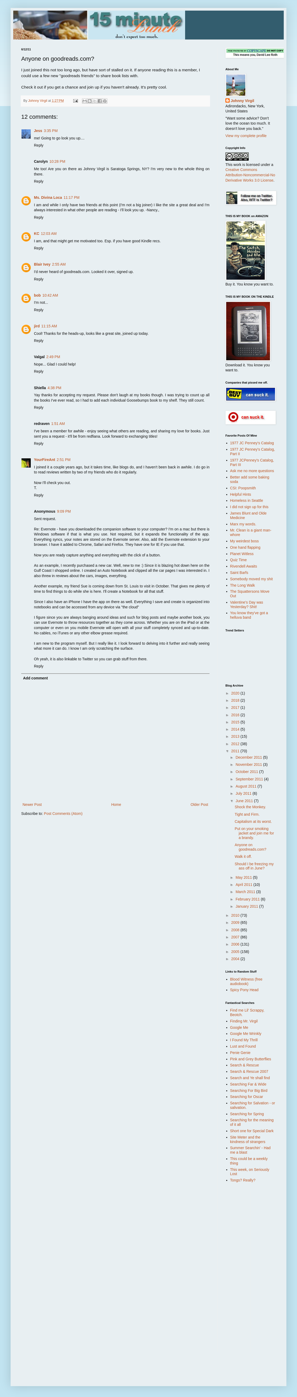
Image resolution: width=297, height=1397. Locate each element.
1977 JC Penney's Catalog (252, 443)
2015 (236, 722)
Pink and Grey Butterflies (250, 1059)
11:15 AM (49, 326)
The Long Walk (242, 585)
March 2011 (245, 892)
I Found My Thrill (244, 1040)
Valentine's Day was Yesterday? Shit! (246, 604)
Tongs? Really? (243, 1180)
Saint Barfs (239, 572)
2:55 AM (58, 264)
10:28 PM (57, 161)
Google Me (239, 1027)
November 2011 (249, 764)
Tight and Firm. (247, 814)
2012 (236, 744)
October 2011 (247, 772)
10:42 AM (50, 295)
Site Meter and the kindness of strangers (247, 1139)
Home (116, 804)
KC (36, 233)
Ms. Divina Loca (48, 197)
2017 (236, 707)
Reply (38, 145)
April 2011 (244, 884)
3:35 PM (51, 131)
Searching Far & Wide (248, 1084)
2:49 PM (53, 357)
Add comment (35, 678)
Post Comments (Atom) (63, 813)
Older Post (199, 804)
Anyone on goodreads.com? (250, 847)
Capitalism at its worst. (253, 821)
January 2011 (247, 906)
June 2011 (244, 801)
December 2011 (249, 757)
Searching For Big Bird (249, 1090)
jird (37, 326)
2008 (236, 930)
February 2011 (248, 899)
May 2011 (244, 877)
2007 (236, 937)
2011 (236, 751)
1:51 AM (58, 423)
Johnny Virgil (242, 101)
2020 (236, 693)
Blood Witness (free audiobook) (246, 981)
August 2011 (246, 786)
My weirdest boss (244, 541)
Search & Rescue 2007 (249, 1071)
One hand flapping (245, 547)
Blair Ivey (42, 264)
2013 (236, 736)
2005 (236, 952)
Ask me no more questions (252, 471)
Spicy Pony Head (244, 990)
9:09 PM (64, 511)
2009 (236, 922)
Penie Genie (240, 1053)
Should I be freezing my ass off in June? (254, 866)
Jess (38, 131)
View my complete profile (246, 136)
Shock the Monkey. (250, 807)
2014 (236, 729)
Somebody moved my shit (251, 579)
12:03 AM (48, 233)
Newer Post (32, 804)
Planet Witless (242, 554)
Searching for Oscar (246, 1097)
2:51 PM (64, 460)
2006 (236, 944)
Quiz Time (238, 560)
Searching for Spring (247, 1114)
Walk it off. (243, 856)
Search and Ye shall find (250, 1078)
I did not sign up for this (249, 507)
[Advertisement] (246, 1271)
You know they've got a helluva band (249, 615)
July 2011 (243, 793)
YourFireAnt (44, 460)
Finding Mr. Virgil (244, 1021)
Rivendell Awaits (243, 566)
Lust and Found (243, 1046)
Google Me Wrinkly (245, 1033)
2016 (236, 715)
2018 (236, 700)
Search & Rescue (244, 1065)
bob (37, 295)
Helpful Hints (240, 494)
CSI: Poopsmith (243, 488)
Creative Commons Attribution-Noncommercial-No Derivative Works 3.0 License (250, 175)
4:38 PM (54, 388)
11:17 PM (72, 197)
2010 (236, 915)
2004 (236, 959)
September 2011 (249, 779)
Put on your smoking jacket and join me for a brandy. (254, 833)
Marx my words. (243, 524)
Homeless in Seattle (246, 500)
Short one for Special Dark (252, 1131)
